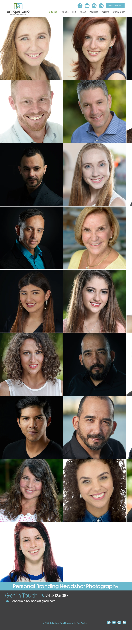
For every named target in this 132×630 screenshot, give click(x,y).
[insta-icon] (94, 5)
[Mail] (7, 601)
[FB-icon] (80, 5)
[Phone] (43, 595)
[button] (64, 12)
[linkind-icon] (101, 5)
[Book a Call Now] (115, 5)
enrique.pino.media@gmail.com (33, 600)
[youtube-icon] (87, 5)
